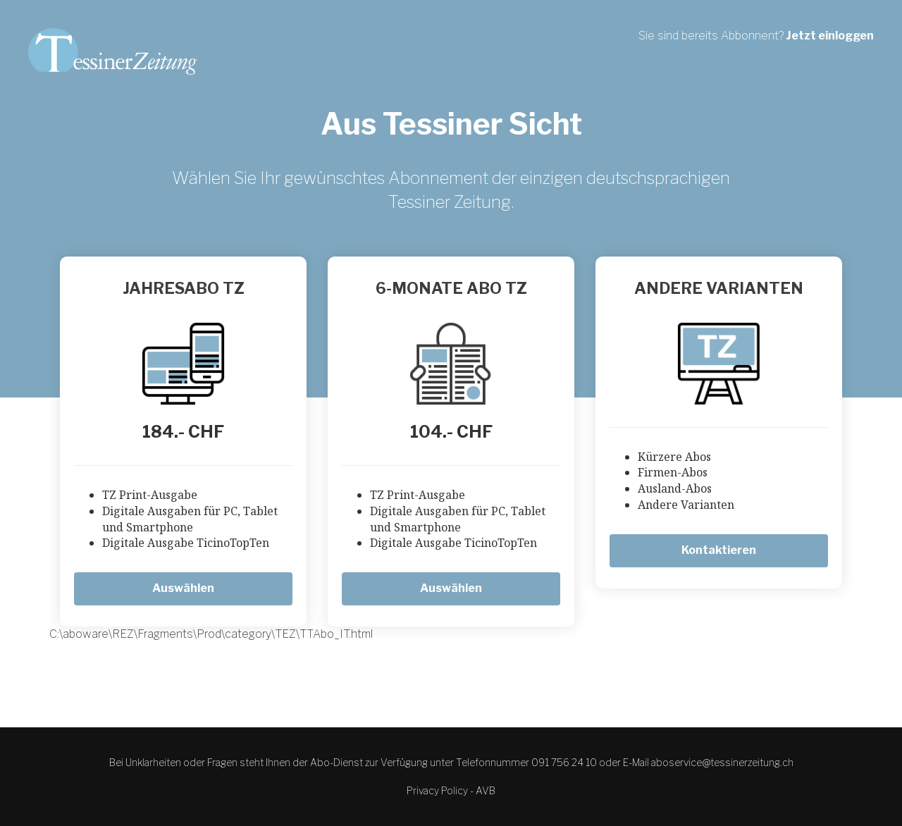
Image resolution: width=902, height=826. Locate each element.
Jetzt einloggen (830, 35)
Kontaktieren (718, 550)
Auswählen (183, 588)
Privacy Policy (437, 790)
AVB (485, 790)
